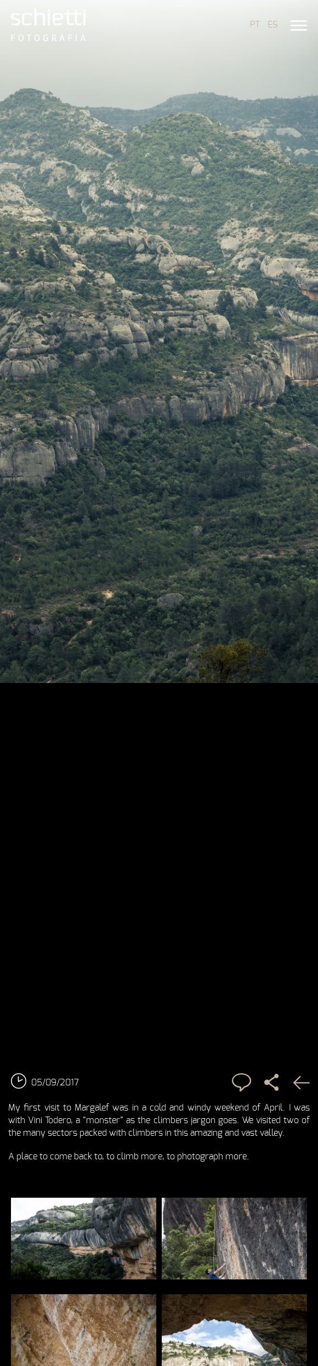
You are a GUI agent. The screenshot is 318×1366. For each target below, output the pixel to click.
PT (255, 24)
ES (272, 24)
